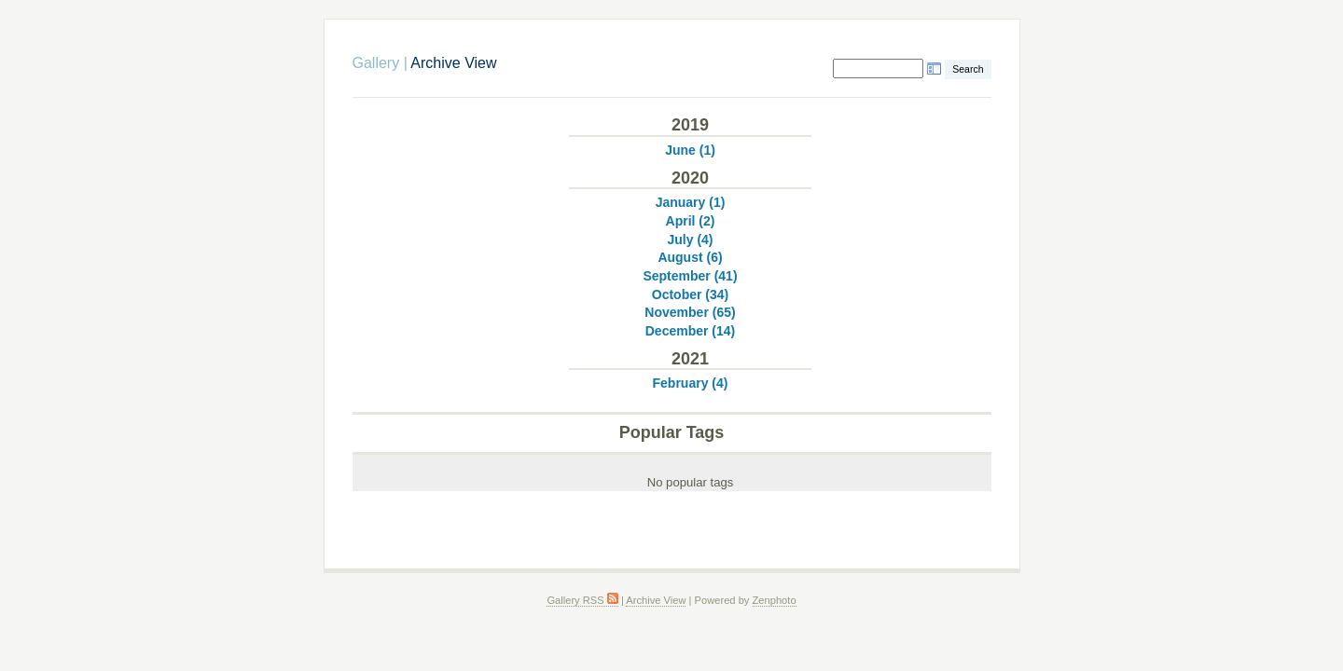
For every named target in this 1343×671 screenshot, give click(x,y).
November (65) (689, 312)
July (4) (690, 239)
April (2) (690, 220)
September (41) (690, 275)
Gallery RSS (582, 600)
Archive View (655, 600)
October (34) (690, 294)
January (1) (691, 202)
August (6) (690, 257)
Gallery (376, 63)
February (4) (690, 383)
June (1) (690, 150)
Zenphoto (774, 600)
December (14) (690, 330)
